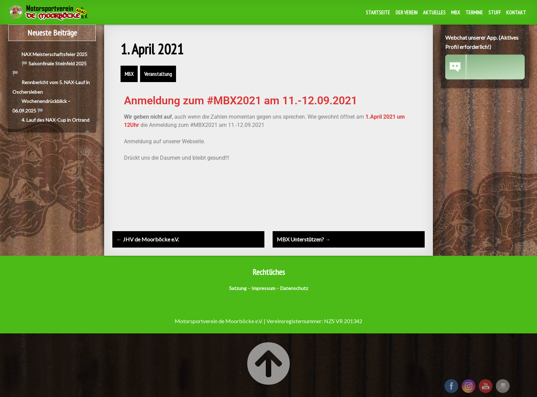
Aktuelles (434, 12)
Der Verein (406, 12)
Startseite (378, 12)
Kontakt (516, 12)
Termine (474, 12)
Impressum (263, 288)
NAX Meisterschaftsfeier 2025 (54, 54)
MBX (455, 12)
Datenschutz (294, 288)
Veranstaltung (158, 73)
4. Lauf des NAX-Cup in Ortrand (55, 120)
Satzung (238, 288)
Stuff (494, 12)
